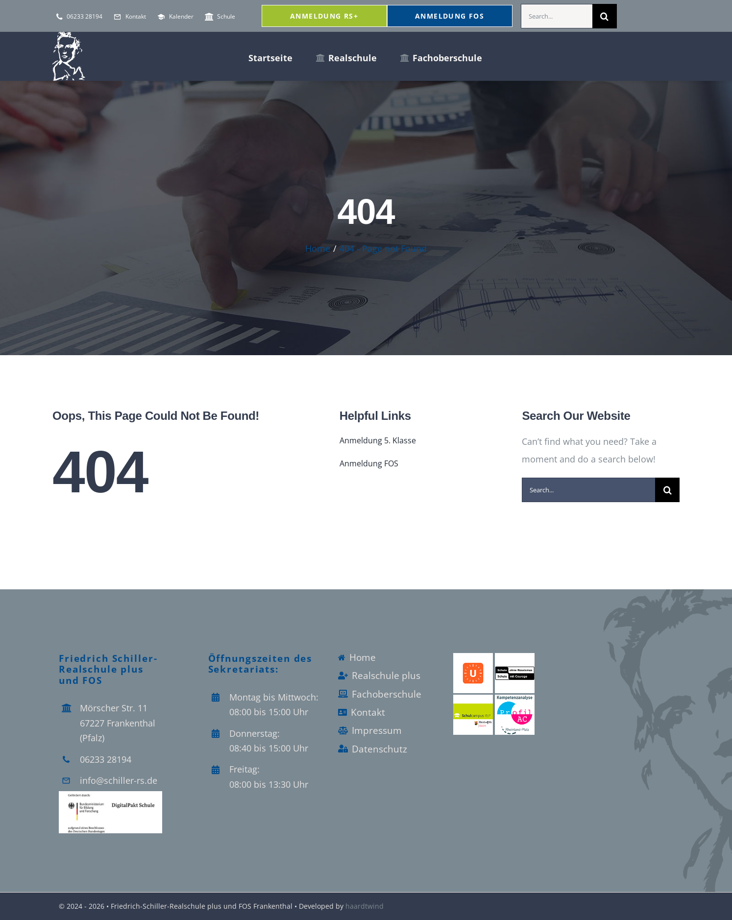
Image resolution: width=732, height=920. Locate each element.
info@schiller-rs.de (118, 780)
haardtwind (364, 906)
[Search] (604, 16)
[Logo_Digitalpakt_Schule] (110, 795)
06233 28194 (105, 759)
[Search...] (556, 16)
